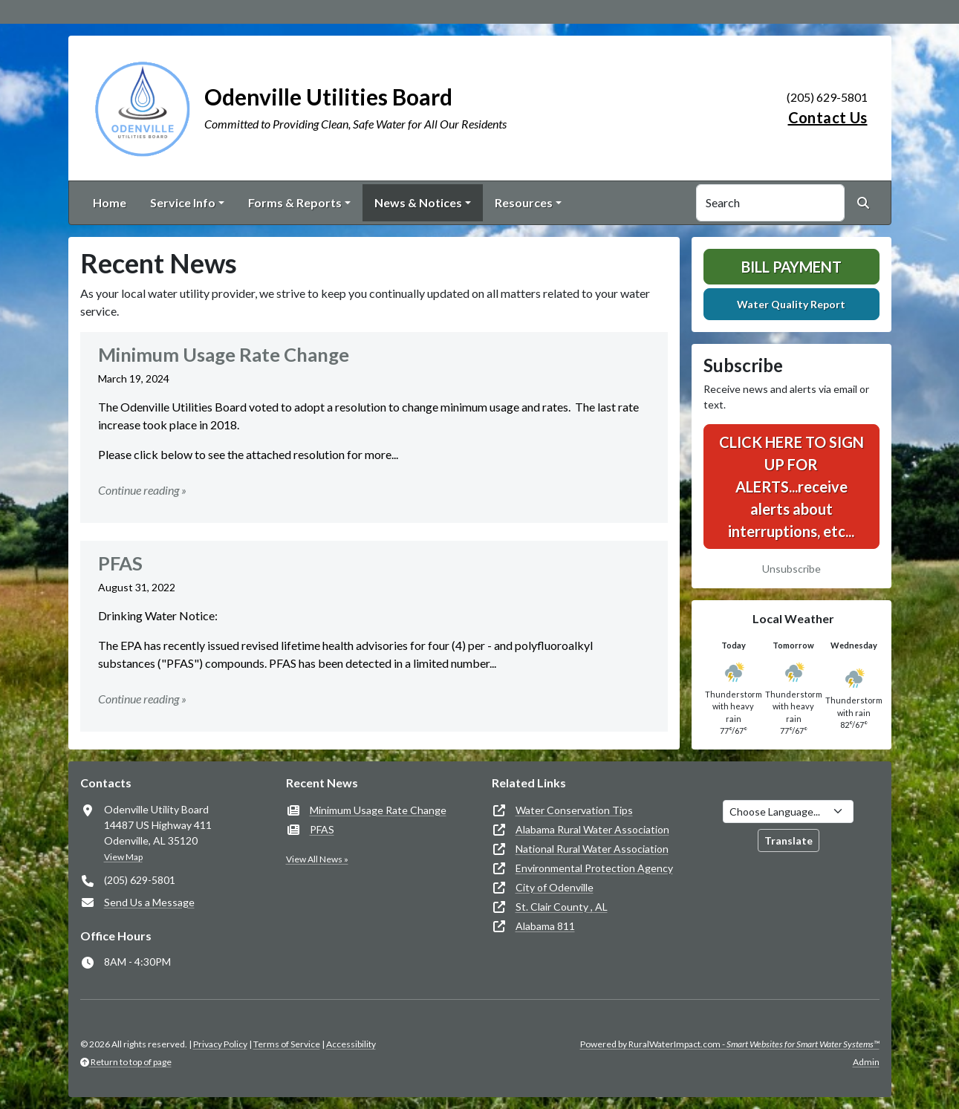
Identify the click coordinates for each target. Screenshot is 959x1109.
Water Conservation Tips (574, 810)
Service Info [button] (182, 202)
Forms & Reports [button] (295, 202)
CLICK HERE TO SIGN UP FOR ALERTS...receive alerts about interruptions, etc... (791, 486)
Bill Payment (791, 267)
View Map (123, 856)
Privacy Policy (220, 1044)
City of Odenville (555, 887)
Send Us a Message (149, 902)
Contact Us (828, 117)
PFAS (322, 829)
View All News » (317, 859)
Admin (866, 1061)
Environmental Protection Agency (594, 868)
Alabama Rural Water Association (592, 829)
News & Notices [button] (418, 202)
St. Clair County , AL (562, 906)
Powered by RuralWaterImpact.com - (730, 1044)
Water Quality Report (791, 304)
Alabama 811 (545, 926)
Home (109, 202)
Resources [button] (524, 202)
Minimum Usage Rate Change (378, 810)
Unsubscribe (791, 568)
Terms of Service (286, 1044)
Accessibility (351, 1044)
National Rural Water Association (592, 848)
